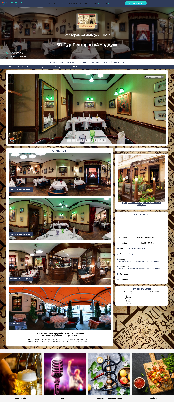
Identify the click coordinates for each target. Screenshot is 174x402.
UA (165, 3)
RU (168, 3)
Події (106, 62)
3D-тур (82, 62)
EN (171, 3)
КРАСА (96, 3)
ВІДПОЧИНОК (85, 3)
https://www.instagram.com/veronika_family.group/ (139, 269)
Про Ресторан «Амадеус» (62, 62)
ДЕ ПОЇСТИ (58, 3)
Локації (95, 62)
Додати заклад (135, 3)
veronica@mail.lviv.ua (136, 248)
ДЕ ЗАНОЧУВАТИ (71, 3)
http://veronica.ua (135, 254)
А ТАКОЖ (104, 3)
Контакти (119, 62)
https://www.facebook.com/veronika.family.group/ (139, 261)
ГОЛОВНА (48, 3)
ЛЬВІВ (25, 3)
